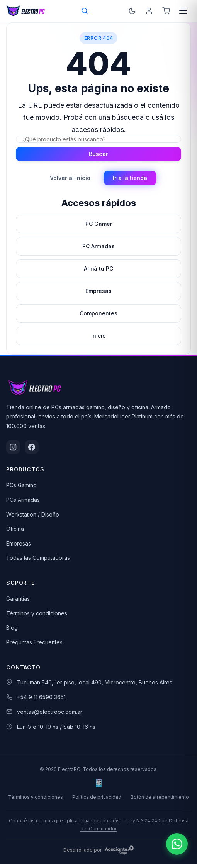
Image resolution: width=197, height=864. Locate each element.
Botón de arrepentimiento (160, 797)
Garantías (18, 598)
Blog (12, 627)
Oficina (15, 528)
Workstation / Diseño (32, 514)
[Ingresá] (149, 11)
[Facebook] (32, 447)
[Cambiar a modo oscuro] (132, 11)
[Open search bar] (85, 10)
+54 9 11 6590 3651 (41, 697)
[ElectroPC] (25, 11)
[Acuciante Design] (119, 850)
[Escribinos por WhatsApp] (177, 844)
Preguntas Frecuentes (34, 642)
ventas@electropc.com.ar (49, 711)
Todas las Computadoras (38, 557)
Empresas (18, 543)
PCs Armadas (23, 499)
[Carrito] (166, 11)
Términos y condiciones (36, 613)
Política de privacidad (96, 797)
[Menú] (183, 11)
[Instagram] (13, 447)
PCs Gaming (21, 485)
